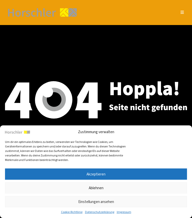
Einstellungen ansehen (96, 201)
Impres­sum (124, 212)
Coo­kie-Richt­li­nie (71, 212)
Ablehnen (96, 187)
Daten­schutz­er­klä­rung (99, 212)
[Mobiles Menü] (182, 12)
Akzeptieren (96, 174)
